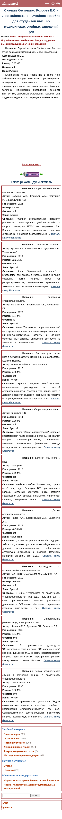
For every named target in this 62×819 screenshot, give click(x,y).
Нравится (6, 807)
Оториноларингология (30, 36)
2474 (33, 747)
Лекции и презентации (17, 747)
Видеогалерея (12, 734)
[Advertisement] (30, 131)
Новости (9, 770)
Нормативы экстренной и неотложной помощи (31, 780)
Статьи (8, 765)
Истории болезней (14, 742)
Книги (13, 36)
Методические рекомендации (21, 755)
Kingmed (10, 3)
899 (23, 734)
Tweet (4, 802)
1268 (28, 742)
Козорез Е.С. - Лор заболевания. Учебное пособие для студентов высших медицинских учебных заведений (29, 40)
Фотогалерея (11, 738)
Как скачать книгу (31, 164)
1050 (41, 755)
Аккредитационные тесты (19, 751)
